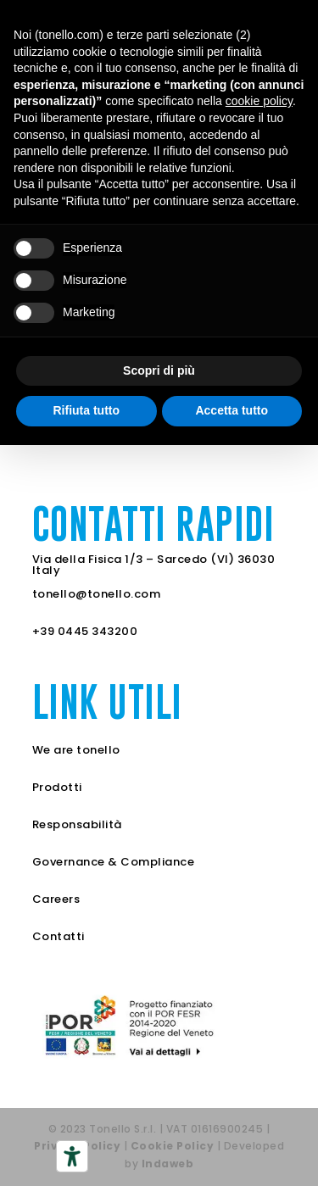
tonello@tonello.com (96, 594)
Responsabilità (77, 824)
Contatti (58, 936)
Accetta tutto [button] (231, 410)
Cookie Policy (173, 1146)
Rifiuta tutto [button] (86, 410)
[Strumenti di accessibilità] (72, 1156)
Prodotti (57, 787)
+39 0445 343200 (85, 631)
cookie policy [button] (259, 101)
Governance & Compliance (113, 862)
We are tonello (76, 750)
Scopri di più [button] (159, 370)
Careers (56, 899)
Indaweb (168, 1163)
